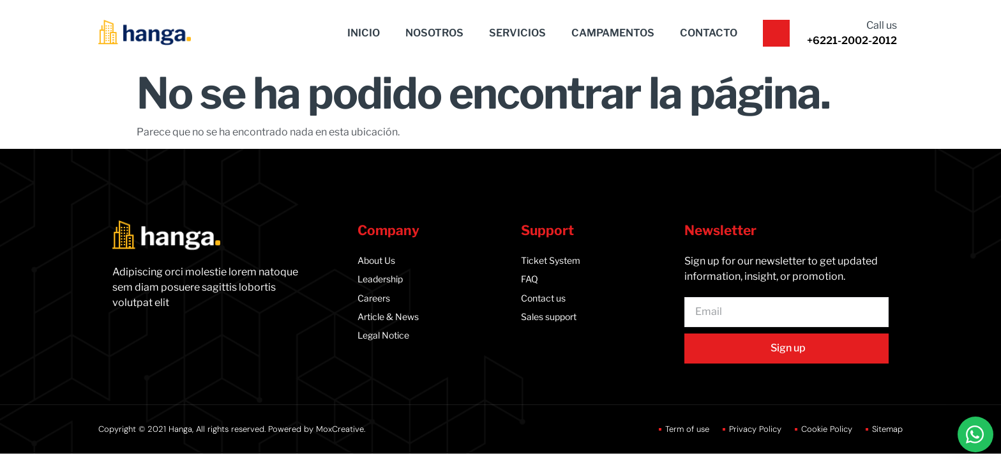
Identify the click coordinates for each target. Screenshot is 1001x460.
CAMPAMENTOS (612, 33)
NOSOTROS (434, 33)
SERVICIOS (517, 33)
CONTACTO (708, 33)
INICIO (363, 33)
